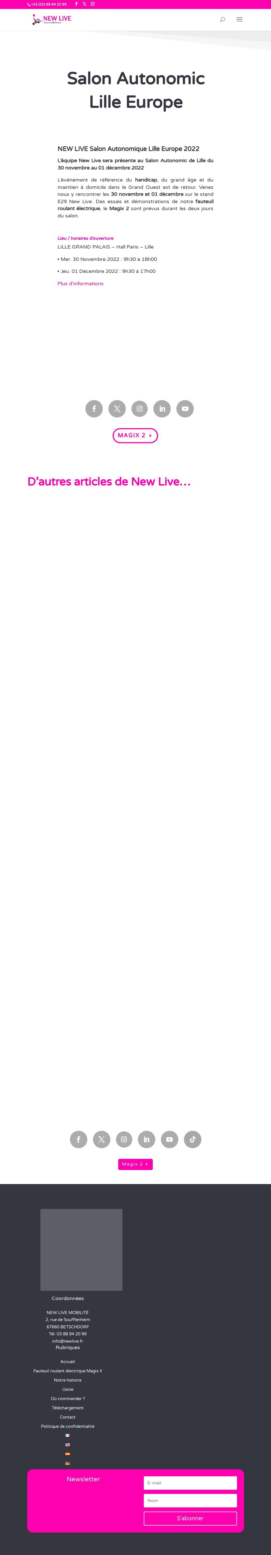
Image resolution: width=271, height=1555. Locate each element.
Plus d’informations (81, 283)
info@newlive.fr (67, 1341)
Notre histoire (67, 1380)
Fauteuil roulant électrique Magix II (67, 1370)
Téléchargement (68, 1407)
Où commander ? (68, 1398)
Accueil (67, 1361)
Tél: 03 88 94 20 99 (67, 1333)
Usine (67, 1389)
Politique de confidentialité (67, 1426)
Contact (68, 1417)
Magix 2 (132, 435)
